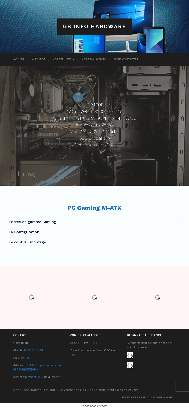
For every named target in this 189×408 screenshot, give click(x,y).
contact (25, 357)
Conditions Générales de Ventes (114, 390)
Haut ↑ (171, 397)
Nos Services (62, 59)
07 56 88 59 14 (33, 350)
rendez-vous (36, 376)
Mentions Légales (72, 390)
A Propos (38, 59)
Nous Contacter (126, 59)
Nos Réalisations (94, 59)
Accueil (19, 59)
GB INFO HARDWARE (94, 26)
